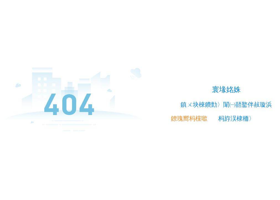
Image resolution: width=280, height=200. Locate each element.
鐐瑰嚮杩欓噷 (189, 118)
